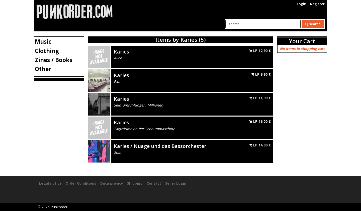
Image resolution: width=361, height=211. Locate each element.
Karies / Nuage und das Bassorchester (160, 146)
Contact (154, 183)
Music (43, 41)
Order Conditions (81, 183)
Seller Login (175, 183)
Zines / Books (53, 60)
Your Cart (302, 41)
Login (301, 4)
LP (260, 50)
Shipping (135, 183)
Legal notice (50, 183)
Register (317, 4)
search (313, 24)
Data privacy (111, 183)
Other (43, 69)
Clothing (47, 51)
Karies (121, 51)
